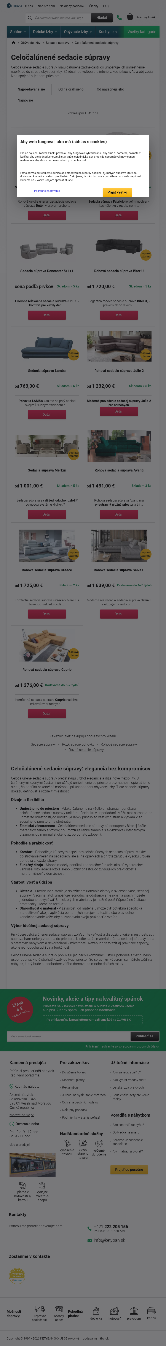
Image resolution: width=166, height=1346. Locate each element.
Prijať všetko (117, 192)
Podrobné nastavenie (47, 190)
